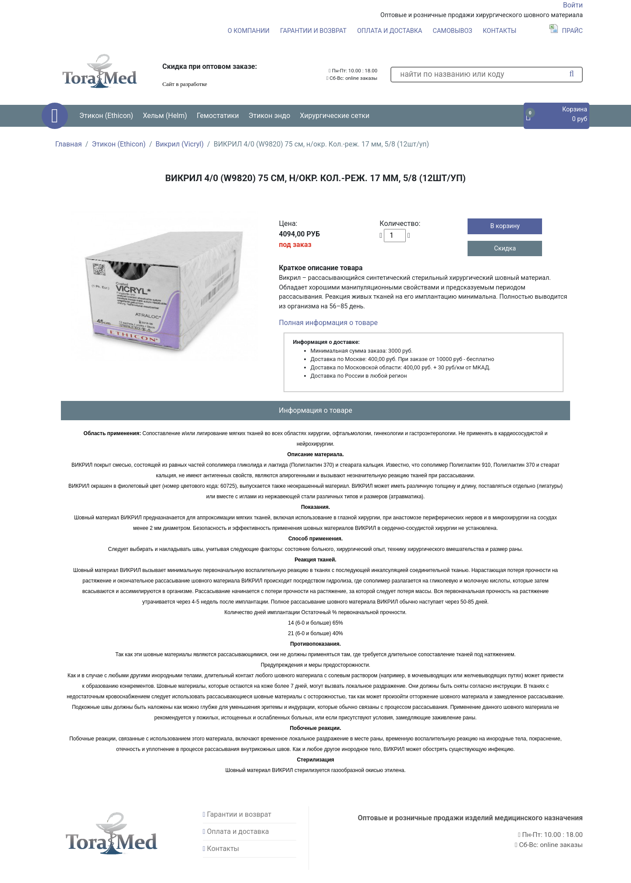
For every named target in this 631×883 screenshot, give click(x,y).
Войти (573, 5)
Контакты (500, 31)
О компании (248, 31)
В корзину (505, 226)
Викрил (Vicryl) (180, 144)
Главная (68, 144)
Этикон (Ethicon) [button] (106, 115)
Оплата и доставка (389, 31)
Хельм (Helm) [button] (165, 115)
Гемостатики (218, 115)
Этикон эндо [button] (269, 115)
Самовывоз (452, 31)
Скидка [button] (505, 248)
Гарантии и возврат (313, 31)
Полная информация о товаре (328, 322)
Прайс (566, 31)
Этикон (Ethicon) (118, 144)
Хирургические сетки (334, 115)
